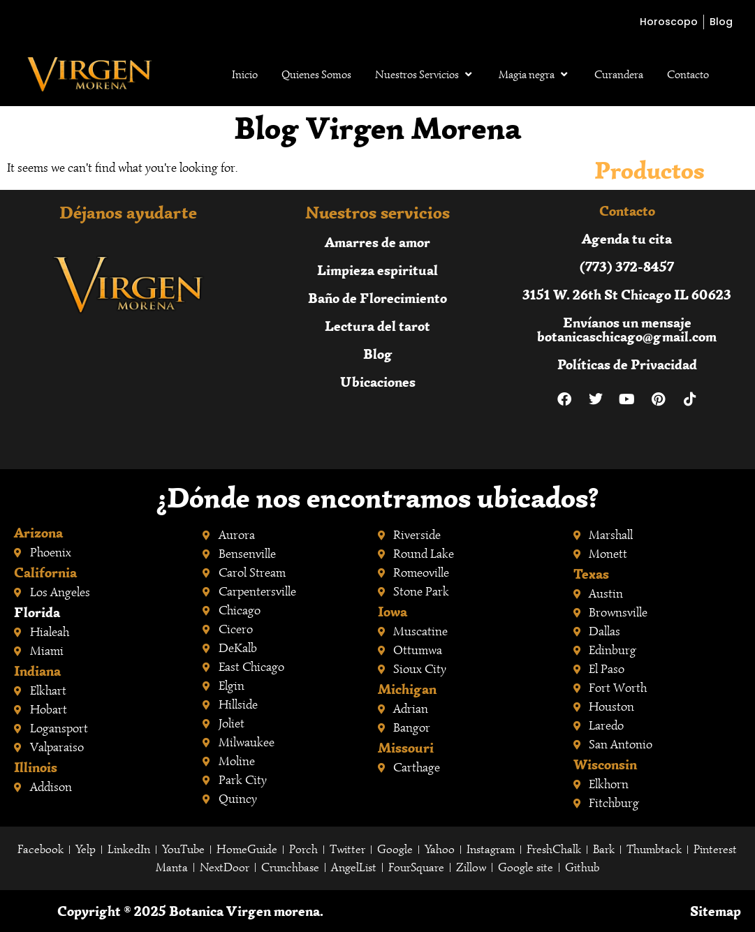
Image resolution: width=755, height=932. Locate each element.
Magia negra (535, 75)
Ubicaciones (378, 381)
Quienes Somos (316, 75)
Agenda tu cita (627, 238)
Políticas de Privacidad (627, 364)
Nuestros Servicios (425, 75)
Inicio (245, 75)
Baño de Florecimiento (377, 297)
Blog (378, 353)
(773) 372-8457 (627, 266)
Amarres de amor (377, 241)
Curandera (618, 75)
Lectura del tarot (377, 325)
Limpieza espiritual (377, 269)
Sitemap (715, 910)
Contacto (688, 75)
